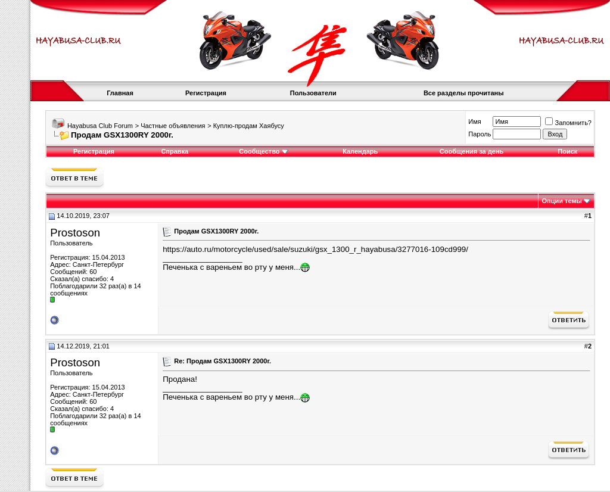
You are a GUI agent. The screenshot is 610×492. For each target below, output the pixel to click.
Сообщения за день (471, 151)
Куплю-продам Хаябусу (248, 125)
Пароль (479, 134)
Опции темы (562, 200)
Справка (174, 151)
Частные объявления (173, 125)
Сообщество (263, 151)
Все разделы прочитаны (464, 92)
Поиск (567, 151)
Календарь (360, 151)
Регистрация (205, 92)
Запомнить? (568, 122)
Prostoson (75, 232)
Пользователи (313, 92)
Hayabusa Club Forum (100, 125)
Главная (120, 92)
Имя (474, 121)
